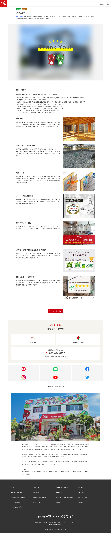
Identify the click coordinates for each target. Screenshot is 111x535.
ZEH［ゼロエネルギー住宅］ (64, 499)
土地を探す (81, 489)
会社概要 (80, 504)
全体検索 (101, 3)
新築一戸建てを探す (62, 489)
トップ (13, 489)
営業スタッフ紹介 (83, 499)
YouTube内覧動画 (16, 494)
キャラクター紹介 (38, 504)
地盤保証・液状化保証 (18, 499)
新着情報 (36, 489)
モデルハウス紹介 (16, 504)
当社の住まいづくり (84, 494)
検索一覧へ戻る (55, 311)
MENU (107, 3)
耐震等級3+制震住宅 (39, 499)
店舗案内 (58, 504)
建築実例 (36, 494)
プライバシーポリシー (18, 509)
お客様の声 (59, 494)
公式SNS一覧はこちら (56, 387)
